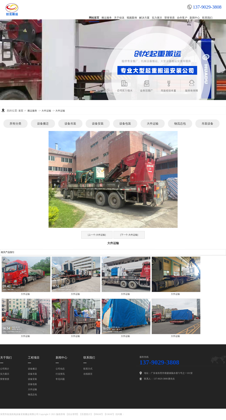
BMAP (98, 414)
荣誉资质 (4, 379)
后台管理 (72, 414)
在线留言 (87, 374)
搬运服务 (32, 110)
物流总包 (180, 123)
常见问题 (60, 379)
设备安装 (98, 123)
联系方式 (87, 369)
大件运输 (46, 110)
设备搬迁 (43, 123)
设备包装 (125, 123)
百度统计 (85, 414)
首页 (20, 110)
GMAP (109, 414)
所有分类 (15, 123)
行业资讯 (60, 374)
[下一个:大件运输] (129, 235)
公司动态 (60, 369)
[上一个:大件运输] (97, 235)
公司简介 (4, 369)
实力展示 (4, 374)
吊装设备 (207, 123)
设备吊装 (70, 123)
